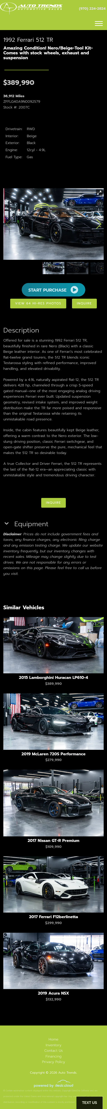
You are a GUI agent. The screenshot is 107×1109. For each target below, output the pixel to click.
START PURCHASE (53, 290)
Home (53, 1039)
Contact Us (53, 1050)
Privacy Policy (53, 1062)
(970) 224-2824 (92, 8)
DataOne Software (80, 1090)
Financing (53, 1056)
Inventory (53, 1045)
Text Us (89, 1103)
